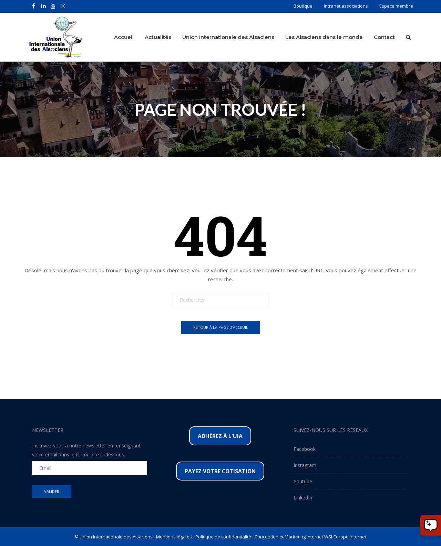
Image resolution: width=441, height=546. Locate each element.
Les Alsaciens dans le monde (324, 37)
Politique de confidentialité (223, 536)
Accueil (124, 37)
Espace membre (396, 6)
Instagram (305, 465)
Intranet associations (346, 6)
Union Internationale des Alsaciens (228, 37)
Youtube (303, 481)
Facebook (305, 448)
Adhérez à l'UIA (220, 435)
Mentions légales (174, 536)
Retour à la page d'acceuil (220, 327)
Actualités (158, 37)
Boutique (303, 6)
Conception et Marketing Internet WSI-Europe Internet (310, 536)
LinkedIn (303, 497)
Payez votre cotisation (220, 471)
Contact (384, 37)
